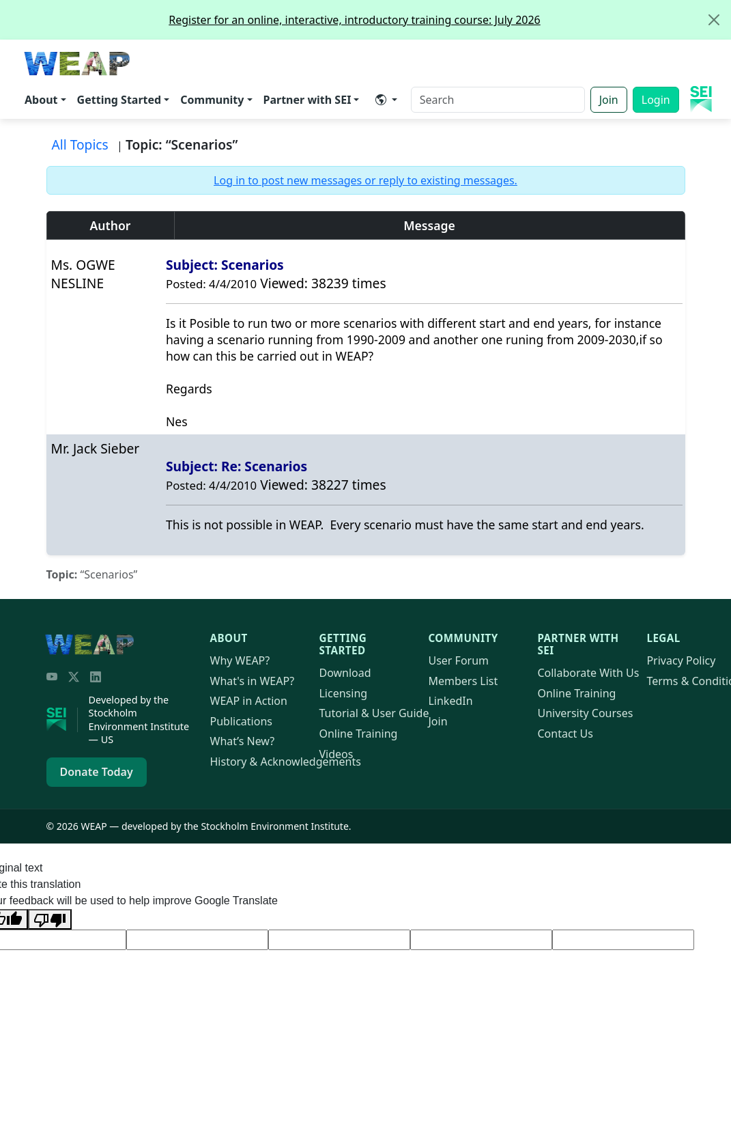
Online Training (358, 733)
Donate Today (96, 771)
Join (608, 99)
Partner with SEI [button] (307, 99)
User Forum (458, 660)
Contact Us (564, 733)
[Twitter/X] (73, 676)
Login (656, 99)
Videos (336, 754)
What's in (252, 680)
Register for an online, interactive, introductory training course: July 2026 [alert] (449, 20)
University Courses (585, 713)
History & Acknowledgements (285, 761)
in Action (248, 700)
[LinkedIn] (95, 676)
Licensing (343, 693)
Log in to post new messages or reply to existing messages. (365, 180)
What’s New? (242, 741)
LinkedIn (450, 700)
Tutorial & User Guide (374, 713)
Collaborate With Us (588, 672)
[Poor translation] (50, 919)
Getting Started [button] (119, 99)
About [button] (41, 99)
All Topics (80, 144)
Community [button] (212, 99)
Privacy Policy (680, 660)
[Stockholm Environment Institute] (62, 720)
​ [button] (380, 99)
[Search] (498, 100)
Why (240, 660)
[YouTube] (51, 676)
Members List (463, 680)
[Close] (714, 20)
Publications (241, 721)
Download (345, 672)
